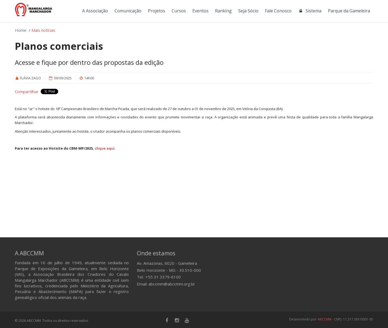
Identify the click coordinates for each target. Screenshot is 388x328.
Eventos (200, 11)
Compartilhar (27, 91)
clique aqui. (105, 148)
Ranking (223, 11)
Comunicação (128, 11)
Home (20, 30)
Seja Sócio (248, 11)
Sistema (309, 11)
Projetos (156, 11)
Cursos (179, 11)
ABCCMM (324, 319)
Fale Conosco (278, 11)
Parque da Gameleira (349, 11)
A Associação (95, 11)
